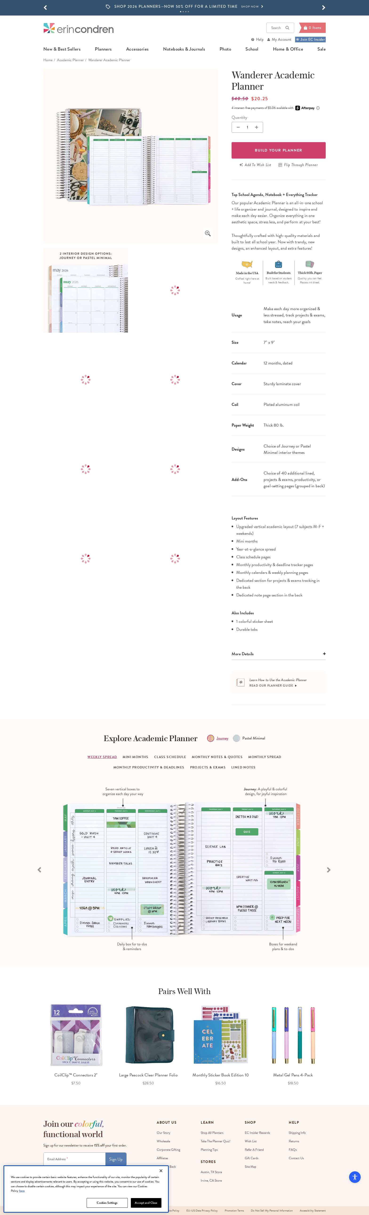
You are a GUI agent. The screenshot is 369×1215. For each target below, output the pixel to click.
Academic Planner (70, 60)
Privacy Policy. (112, 1170)
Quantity (239, 117)
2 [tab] (183, 11)
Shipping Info (297, 1132)
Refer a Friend (254, 1149)
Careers (162, 1175)
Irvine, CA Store (211, 1180)
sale (321, 49)
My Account (281, 39)
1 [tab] (180, 11)
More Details (243, 654)
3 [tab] (185, 11)
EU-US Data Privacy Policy (202, 1210)
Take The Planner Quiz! (215, 1141)
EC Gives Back (166, 1166)
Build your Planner (278, 150)
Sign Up (116, 1159)
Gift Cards (251, 1158)
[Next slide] (329, 869)
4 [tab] (188, 11)
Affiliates (162, 1158)
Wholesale (163, 1141)
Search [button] (280, 27)
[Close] (161, 1190)
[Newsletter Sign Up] (74, 1159)
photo (225, 49)
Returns (294, 1141)
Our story (163, 1132)
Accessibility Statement (313, 1210)
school (251, 49)
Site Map (250, 1166)
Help (260, 39)
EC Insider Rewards (257, 1132)
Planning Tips (209, 1149)
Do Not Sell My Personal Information (272, 1210)
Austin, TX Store (211, 1172)
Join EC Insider (310, 39)
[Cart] (312, 28)
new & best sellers (61, 49)
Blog (160, 1183)
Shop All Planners (212, 1132)
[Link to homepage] (78, 28)
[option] (184, 6)
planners (103, 49)
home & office (288, 49)
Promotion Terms (234, 1210)
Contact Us (296, 1158)
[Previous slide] (39, 869)
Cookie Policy (171, 1210)
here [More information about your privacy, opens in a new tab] (22, 1210)
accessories (137, 49)
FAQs (293, 1149)
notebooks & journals (184, 49)
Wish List (251, 1141)
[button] (45, 7)
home (47, 60)
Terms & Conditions (93, 1170)
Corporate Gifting (168, 1149)
